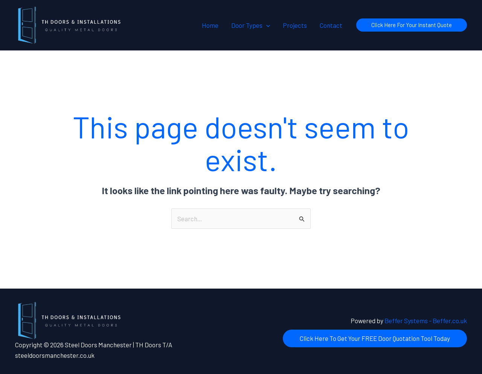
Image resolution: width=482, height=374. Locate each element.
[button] (266, 25)
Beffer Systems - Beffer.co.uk (425, 320)
